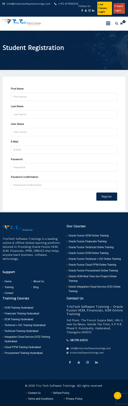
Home (8, 281)
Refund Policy (61, 393)
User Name (17, 124)
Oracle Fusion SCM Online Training (88, 253)
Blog (36, 287)
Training (9, 287)
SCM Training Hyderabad (18, 319)
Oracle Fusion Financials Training (87, 241)
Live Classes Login (102, 8)
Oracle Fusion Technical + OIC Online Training (94, 258)
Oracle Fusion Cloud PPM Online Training (92, 264)
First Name (17, 88)
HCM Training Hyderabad (18, 307)
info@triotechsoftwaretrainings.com (28, 3)
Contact (8, 293)
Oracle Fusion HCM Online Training (88, 235)
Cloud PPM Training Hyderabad (22, 347)
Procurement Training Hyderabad (23, 353)
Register (107, 196)
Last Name (17, 106)
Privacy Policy (74, 398)
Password (16, 159)
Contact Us (34, 393)
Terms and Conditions (40, 398)
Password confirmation (24, 177)
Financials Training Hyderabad (21, 313)
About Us (38, 281)
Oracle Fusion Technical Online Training (91, 247)
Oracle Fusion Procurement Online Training (93, 270)
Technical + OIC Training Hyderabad (25, 325)
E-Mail (14, 141)
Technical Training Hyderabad (21, 331)
